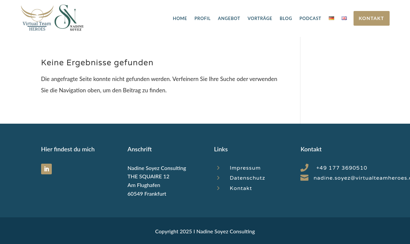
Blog (286, 18)
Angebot (229, 18)
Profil (202, 18)
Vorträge (260, 18)
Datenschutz (247, 178)
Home (180, 18)
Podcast (310, 18)
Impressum (245, 168)
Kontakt (371, 18)
